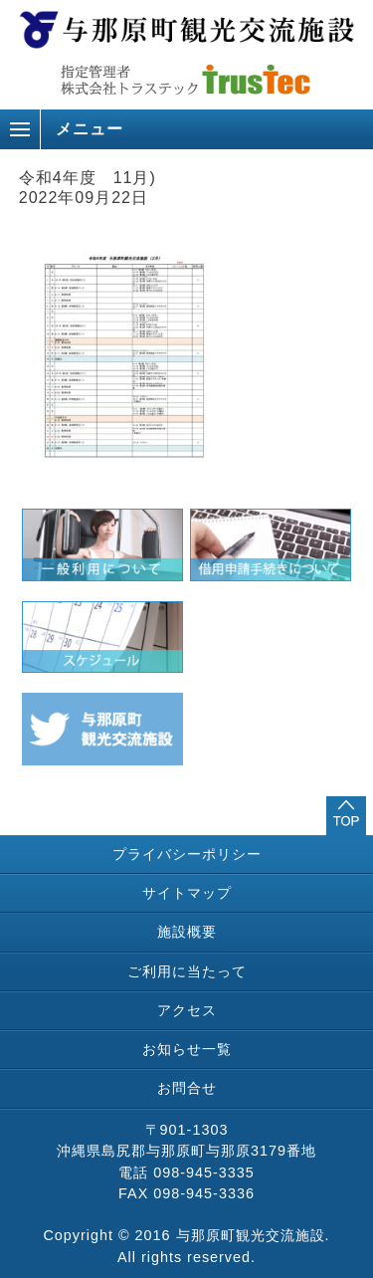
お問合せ (187, 1088)
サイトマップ (187, 893)
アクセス (187, 1010)
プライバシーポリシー (187, 854)
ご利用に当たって (187, 971)
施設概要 (187, 932)
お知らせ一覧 (187, 1049)
